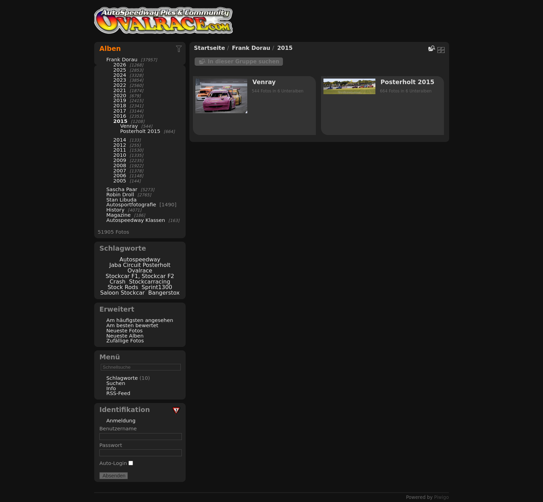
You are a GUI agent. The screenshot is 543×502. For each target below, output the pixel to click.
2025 (119, 70)
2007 (119, 170)
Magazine (118, 215)
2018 (119, 105)
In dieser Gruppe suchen (243, 62)
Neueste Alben (125, 336)
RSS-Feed (118, 393)
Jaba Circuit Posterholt (139, 265)
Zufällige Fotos (125, 340)
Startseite (209, 48)
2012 (119, 145)
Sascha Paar (121, 189)
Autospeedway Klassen (135, 220)
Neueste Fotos (124, 330)
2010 (119, 155)
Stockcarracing (149, 281)
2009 (119, 160)
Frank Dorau (121, 59)
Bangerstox (164, 292)
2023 (119, 80)
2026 (119, 65)
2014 (119, 140)
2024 (119, 75)
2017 (119, 111)
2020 (119, 95)
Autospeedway (139, 259)
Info (111, 388)
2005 (119, 180)
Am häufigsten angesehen (139, 320)
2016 (119, 116)
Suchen (115, 383)
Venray (129, 126)
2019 (119, 100)
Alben (110, 49)
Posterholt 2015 (140, 131)
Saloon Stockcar (122, 292)
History (115, 210)
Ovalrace (139, 270)
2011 (119, 150)
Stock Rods (123, 287)
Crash (117, 281)
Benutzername (118, 428)
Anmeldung (120, 420)
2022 (119, 85)
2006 (119, 175)
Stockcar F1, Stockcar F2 (140, 276)
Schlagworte (122, 378)
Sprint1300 (157, 287)
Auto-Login (116, 463)
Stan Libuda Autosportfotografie (132, 202)
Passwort (110, 445)
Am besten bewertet (132, 325)
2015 (120, 121)
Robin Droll (120, 194)
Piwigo (441, 497)
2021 (119, 90)
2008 (119, 165)
